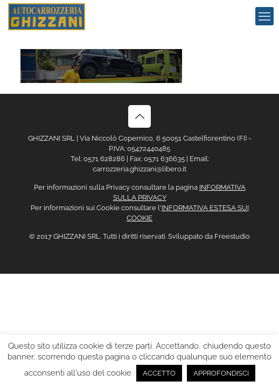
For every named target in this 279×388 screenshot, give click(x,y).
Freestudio (232, 236)
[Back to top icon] (139, 116)
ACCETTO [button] (159, 373)
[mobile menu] (264, 16)
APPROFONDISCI (221, 373)
